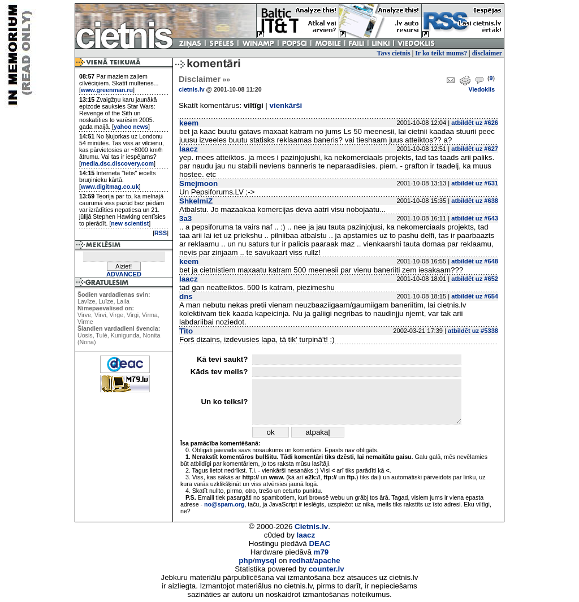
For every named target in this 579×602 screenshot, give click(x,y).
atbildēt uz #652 (474, 278)
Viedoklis (481, 89)
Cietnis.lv (311, 526)
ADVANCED (123, 274)
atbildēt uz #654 (474, 296)
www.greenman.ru (107, 89)
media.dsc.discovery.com (117, 163)
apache (327, 560)
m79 (321, 552)
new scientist (130, 223)
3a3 (185, 218)
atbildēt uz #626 (474, 122)
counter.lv (326, 569)
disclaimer (487, 53)
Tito (186, 331)
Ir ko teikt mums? (441, 53)
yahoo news (131, 126)
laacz (188, 149)
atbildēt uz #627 (474, 148)
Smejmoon (198, 183)
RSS (160, 232)
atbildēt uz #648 (474, 261)
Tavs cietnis (394, 53)
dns (186, 296)
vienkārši (286, 105)
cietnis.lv (192, 89)
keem (188, 123)
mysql (266, 560)
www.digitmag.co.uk (110, 186)
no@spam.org (224, 504)
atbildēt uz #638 (474, 200)
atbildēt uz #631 (474, 183)
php (245, 560)
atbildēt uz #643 (474, 218)
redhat (300, 560)
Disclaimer (204, 79)
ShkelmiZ (196, 201)
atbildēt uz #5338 (473, 330)
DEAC (319, 543)
